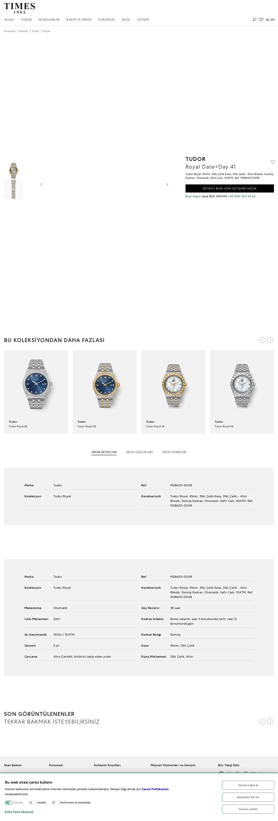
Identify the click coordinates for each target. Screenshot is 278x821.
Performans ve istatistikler (75, 802)
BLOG (126, 20)
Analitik (41, 802)
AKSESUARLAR (48, 20)
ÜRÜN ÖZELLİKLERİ (139, 452)
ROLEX (9, 20)
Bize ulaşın (193, 196)
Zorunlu (18, 802)
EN (270, 19)
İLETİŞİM (143, 20)
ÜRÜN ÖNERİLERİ (174, 452)
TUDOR (26, 20)
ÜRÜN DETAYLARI (104, 452)
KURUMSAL (106, 20)
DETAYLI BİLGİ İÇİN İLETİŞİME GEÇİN (230, 188)
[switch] (32, 803)
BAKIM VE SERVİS (79, 20)
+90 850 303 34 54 (241, 196)
